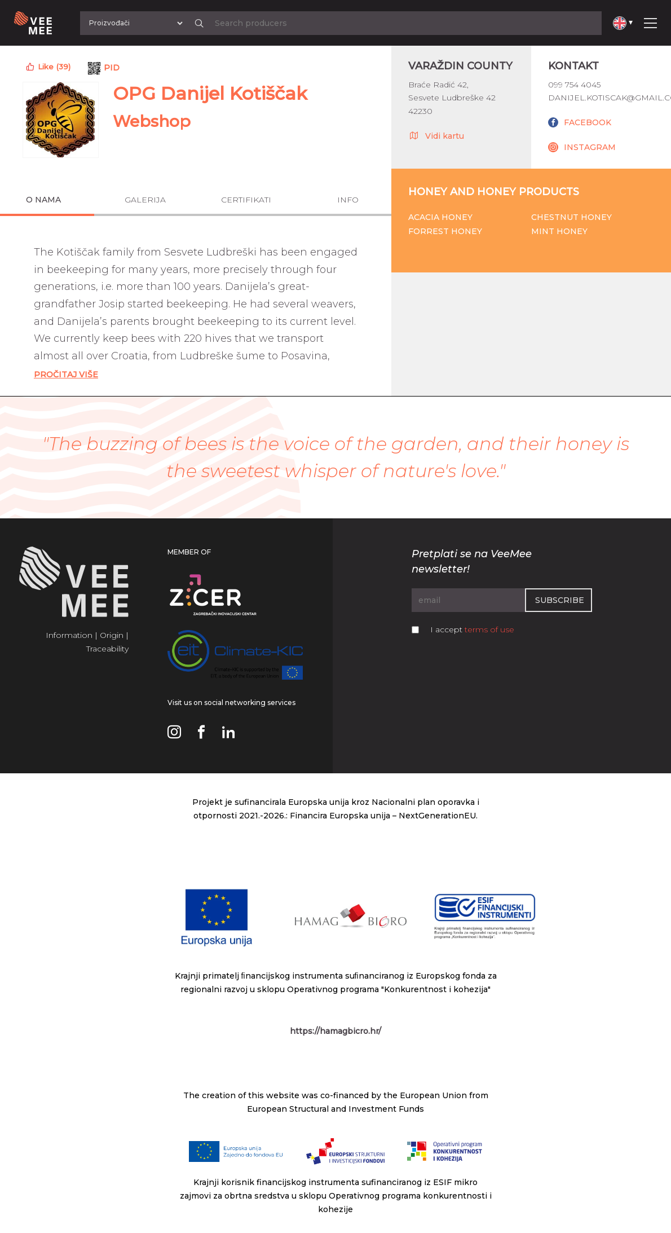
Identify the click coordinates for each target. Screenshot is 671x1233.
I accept (472, 629)
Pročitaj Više (66, 374)
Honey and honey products (493, 192)
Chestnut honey (571, 217)
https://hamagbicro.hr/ (335, 1031)
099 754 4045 (574, 85)
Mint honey (559, 231)
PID (112, 68)
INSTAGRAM (590, 147)
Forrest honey (445, 231)
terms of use (489, 629)
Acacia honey (440, 217)
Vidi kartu (436, 135)
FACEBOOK (587, 122)
